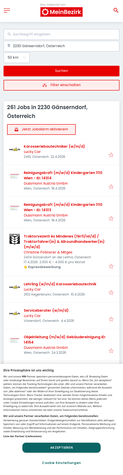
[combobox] (61, 34)
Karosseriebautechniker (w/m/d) (54, 146)
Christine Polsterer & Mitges (48, 252)
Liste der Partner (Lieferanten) (22, 436)
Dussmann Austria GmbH (45, 183)
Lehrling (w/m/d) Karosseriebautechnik (60, 284)
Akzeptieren (61, 447)
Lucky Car (32, 151)
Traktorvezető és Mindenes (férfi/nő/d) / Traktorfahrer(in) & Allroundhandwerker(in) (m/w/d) (64, 241)
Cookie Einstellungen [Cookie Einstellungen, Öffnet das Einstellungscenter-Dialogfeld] (61, 463)
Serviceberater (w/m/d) (46, 310)
